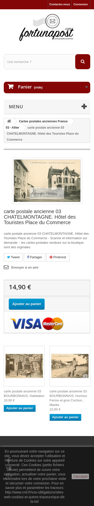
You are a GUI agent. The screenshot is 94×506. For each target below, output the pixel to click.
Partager (34, 257)
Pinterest (58, 257)
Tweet (13, 257)
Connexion (80, 4)
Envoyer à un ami (24, 267)
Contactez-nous (59, 4)
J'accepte (80, 476)
